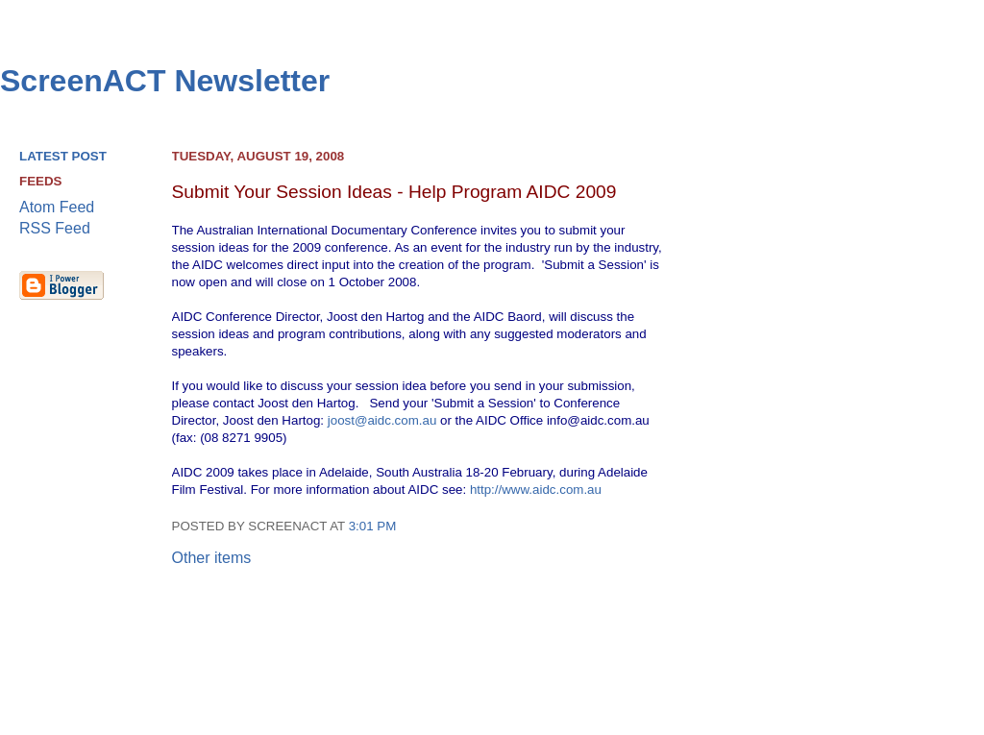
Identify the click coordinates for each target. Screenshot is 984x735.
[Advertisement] (888, 443)
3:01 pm (373, 526)
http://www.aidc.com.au (536, 489)
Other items (212, 558)
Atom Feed (56, 207)
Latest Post (63, 156)
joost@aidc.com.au (382, 420)
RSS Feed (54, 228)
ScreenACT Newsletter (165, 80)
